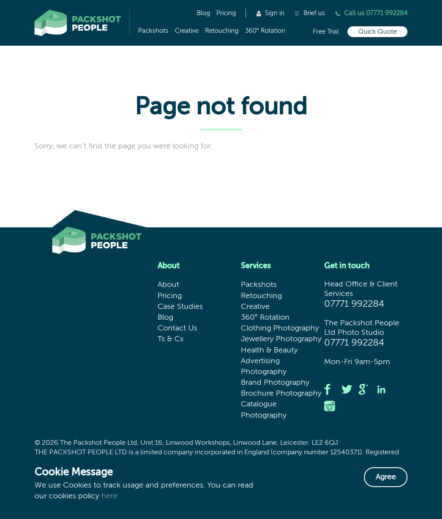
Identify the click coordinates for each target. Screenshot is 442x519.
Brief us (310, 13)
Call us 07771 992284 (371, 13)
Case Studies (180, 307)
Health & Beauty (269, 350)
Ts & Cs (170, 339)
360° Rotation (265, 31)
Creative (187, 31)
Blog (203, 13)
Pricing (226, 13)
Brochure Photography (281, 393)
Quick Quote (377, 31)
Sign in (270, 13)
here (109, 496)
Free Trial (326, 31)
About (168, 285)
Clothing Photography (280, 328)
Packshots (153, 31)
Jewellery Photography (281, 339)
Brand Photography (275, 383)
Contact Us (177, 328)
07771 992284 (354, 304)
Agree (386, 477)
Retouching (222, 31)
